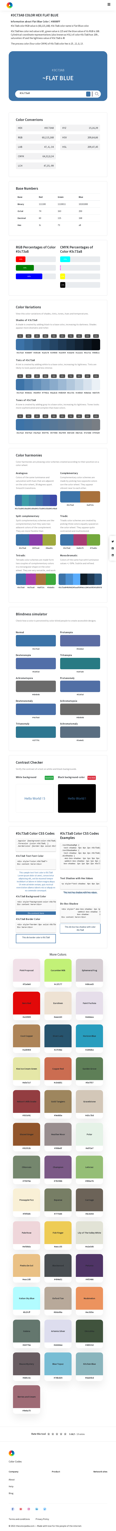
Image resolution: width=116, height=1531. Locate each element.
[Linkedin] (112, 555)
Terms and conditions (19, 1519)
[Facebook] (112, 548)
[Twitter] (112, 541)
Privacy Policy (42, 1519)
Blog (11, 1493)
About (12, 1479)
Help (11, 1486)
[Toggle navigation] (107, 5)
